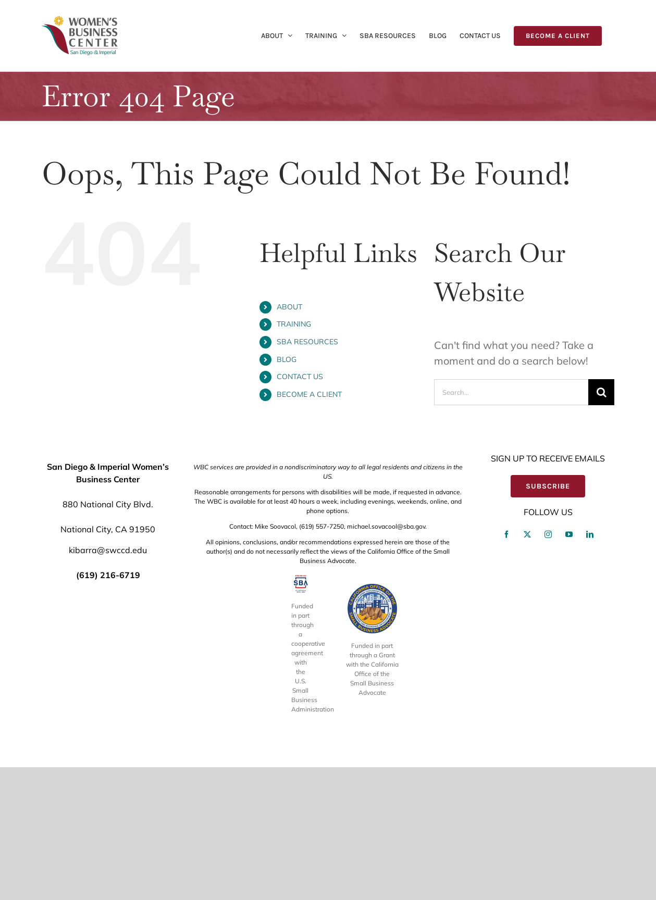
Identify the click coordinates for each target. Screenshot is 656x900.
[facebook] (506, 668)
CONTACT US (300, 376)
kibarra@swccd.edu (108, 683)
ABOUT (289, 306)
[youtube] (569, 668)
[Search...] (511, 392)
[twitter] (527, 668)
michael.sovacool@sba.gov (386, 660)
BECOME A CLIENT (309, 394)
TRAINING (294, 324)
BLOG (286, 359)
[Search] (601, 392)
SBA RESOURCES (307, 341)
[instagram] (548, 668)
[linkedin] (590, 668)
